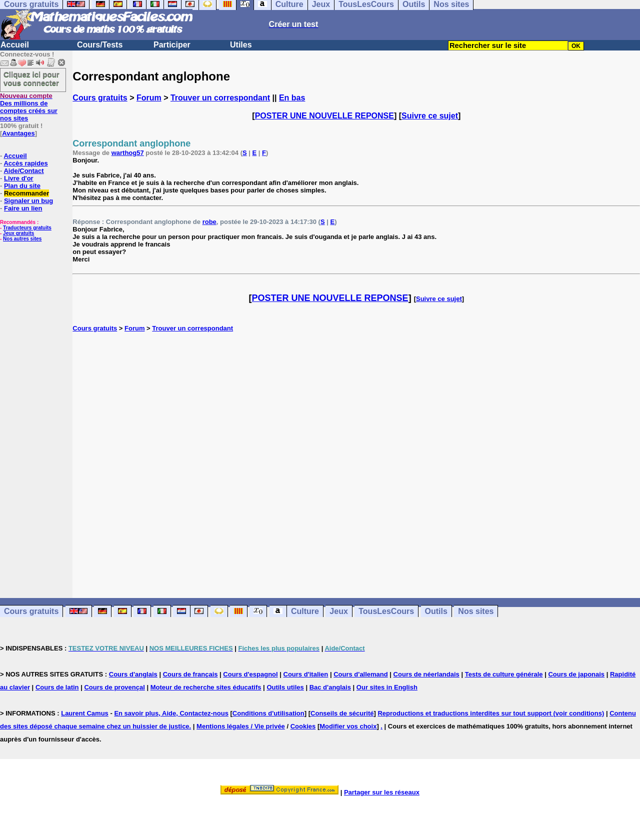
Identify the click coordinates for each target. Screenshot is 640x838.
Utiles (241, 44)
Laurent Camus (84, 713)
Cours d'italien (306, 674)
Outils (436, 611)
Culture (305, 611)
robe (209, 222)
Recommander (26, 193)
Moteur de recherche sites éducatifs (206, 687)
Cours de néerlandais (427, 674)
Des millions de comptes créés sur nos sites (29, 107)
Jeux (339, 611)
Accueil (14, 44)
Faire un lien (23, 208)
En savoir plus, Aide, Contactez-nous (171, 713)
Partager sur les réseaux (382, 792)
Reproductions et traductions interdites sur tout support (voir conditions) (491, 713)
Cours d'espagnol (250, 674)
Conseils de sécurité (342, 713)
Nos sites (476, 611)
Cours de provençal (114, 687)
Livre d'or (19, 178)
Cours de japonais (576, 674)
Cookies (303, 726)
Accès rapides (26, 163)
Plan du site (22, 186)
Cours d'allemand (361, 674)
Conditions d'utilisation (268, 713)
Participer (172, 44)
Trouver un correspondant (220, 98)
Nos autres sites (22, 239)
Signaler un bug (28, 200)
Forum (149, 98)
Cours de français (190, 674)
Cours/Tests (99, 44)
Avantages (18, 133)
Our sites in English (387, 687)
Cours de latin (57, 687)
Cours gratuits (99, 98)
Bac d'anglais (330, 687)
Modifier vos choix (348, 726)
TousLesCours (386, 611)
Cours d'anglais (133, 674)
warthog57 (128, 152)
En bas (292, 98)
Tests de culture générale (504, 674)
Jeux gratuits (18, 233)
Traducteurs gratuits (27, 227)
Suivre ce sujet (430, 116)
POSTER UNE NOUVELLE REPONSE (324, 116)
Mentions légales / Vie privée (240, 726)
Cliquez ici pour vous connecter (32, 78)
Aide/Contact (24, 170)
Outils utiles (285, 687)
